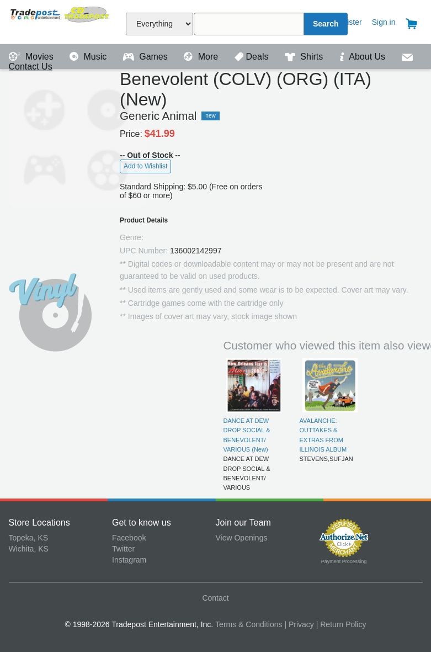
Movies (32, 56)
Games (146, 56)
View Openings (242, 537)
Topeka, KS (29, 537)
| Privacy (298, 624)
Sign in (384, 22)
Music (89, 56)
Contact (215, 597)
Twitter (123, 548)
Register (347, 22)
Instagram (129, 559)
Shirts (305, 56)
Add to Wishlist (145, 166)
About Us (363, 56)
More (202, 56)
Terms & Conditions (248, 624)
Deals (253, 56)
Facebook (129, 537)
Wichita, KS (29, 548)
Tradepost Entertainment (61, 21)
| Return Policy (341, 624)
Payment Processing (344, 561)
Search (326, 23)
